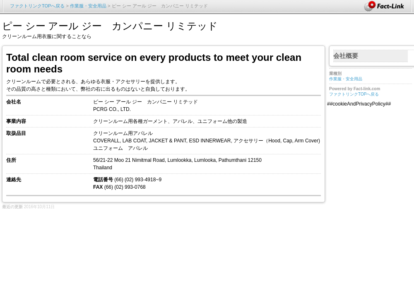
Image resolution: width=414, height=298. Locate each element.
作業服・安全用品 (88, 5)
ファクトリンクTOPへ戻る (37, 5)
